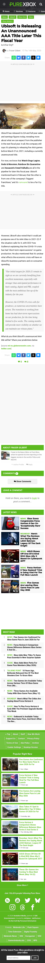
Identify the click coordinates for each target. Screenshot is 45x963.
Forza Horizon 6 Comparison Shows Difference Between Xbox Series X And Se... (24, 647)
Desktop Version (31, 747)
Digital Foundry (30, 932)
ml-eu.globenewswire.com (19, 346)
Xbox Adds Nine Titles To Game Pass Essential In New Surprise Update (24, 656)
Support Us (10, 738)
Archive (35, 743)
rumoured (23, 182)
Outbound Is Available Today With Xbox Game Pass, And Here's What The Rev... (24, 719)
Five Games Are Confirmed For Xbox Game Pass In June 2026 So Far (23, 638)
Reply (29, 465)
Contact (21, 738)
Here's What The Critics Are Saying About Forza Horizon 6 (24, 700)
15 (15, 576)
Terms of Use (12, 743)
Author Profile (17, 465)
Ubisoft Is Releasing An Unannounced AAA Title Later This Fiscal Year (21, 33)
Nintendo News (10, 936)
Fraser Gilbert (14, 50)
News (4, 17)
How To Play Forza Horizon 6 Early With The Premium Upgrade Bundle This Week (24, 708)
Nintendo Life (19, 927)
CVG (29, 940)
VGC (39, 936)
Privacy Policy (33, 738)
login (34, 498)
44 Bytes (27, 918)
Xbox (31, 17)
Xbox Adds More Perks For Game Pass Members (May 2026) (22, 664)
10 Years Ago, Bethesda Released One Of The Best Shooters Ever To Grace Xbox (23, 673)
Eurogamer (30, 936)
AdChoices (36, 918)
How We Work (34, 734)
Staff (23, 734)
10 (15, 591)
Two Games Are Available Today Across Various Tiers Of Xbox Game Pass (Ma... (24, 683)
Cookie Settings (14, 747)
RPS (35, 940)
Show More (22, 885)
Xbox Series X (7, 21)
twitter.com (6, 348)
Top (7, 734)
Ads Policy (25, 743)
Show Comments (22, 481)
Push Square (33, 927)
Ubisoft (12, 17)
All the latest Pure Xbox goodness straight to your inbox (22, 951)
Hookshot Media (20, 916)
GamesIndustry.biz (16, 940)
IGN (21, 936)
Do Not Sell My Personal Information (22, 921)
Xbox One (22, 17)
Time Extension (14, 932)
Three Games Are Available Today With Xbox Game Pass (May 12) (23, 692)
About (15, 734)
